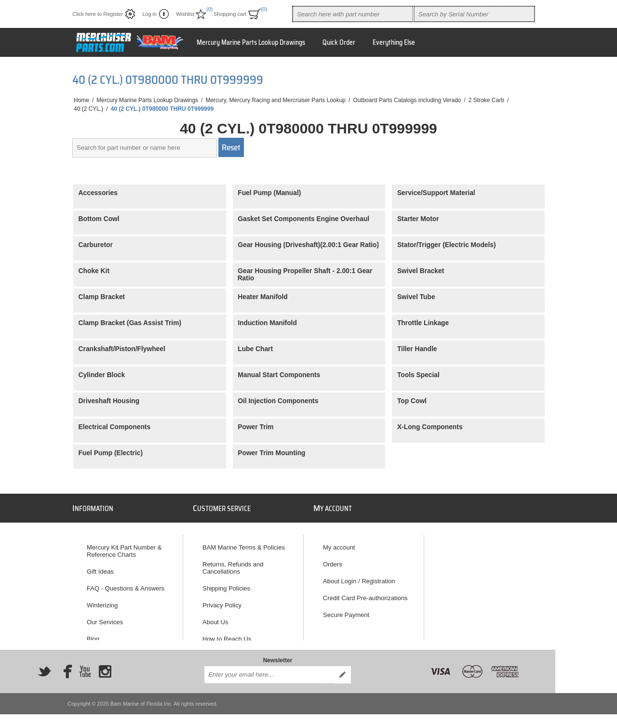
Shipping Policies (226, 584)
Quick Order (338, 42)
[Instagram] (105, 664)
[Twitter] (44, 664)
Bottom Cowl (99, 219)
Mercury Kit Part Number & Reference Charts (124, 546)
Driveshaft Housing (109, 401)
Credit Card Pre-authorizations (365, 593)
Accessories (98, 193)
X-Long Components (430, 427)
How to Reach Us (226, 634)
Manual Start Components (279, 375)
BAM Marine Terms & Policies (243, 543)
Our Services (105, 617)
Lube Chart (255, 349)
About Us (215, 617)
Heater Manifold (263, 297)
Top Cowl (412, 401)
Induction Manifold (267, 323)
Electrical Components (115, 427)
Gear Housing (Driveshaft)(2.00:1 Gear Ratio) (308, 245)
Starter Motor (418, 219)
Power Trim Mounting (271, 453)
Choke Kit (94, 271)
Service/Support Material (436, 193)
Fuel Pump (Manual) (269, 193)
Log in (149, 14)
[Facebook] (64, 664)
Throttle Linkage (423, 323)
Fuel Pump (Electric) (111, 453)
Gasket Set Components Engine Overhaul (303, 219)
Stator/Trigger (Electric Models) (446, 245)
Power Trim (255, 427)
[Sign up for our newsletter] (269, 668)
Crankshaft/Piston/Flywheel (122, 349)
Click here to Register (97, 14)
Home (81, 100)
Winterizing (102, 600)
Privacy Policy (221, 600)
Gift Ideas (100, 567)
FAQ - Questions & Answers (125, 584)
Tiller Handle (417, 349)
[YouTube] (85, 664)
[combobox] (353, 14)
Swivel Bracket (420, 271)
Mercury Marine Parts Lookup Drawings (251, 42)
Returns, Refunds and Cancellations (232, 563)
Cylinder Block (102, 375)
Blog (93, 634)
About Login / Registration (359, 576)
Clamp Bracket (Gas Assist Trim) (130, 323)
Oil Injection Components (278, 401)
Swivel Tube (416, 297)
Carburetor (96, 245)
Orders (332, 560)
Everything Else (394, 42)
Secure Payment (346, 610)
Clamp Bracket (102, 297)
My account (339, 543)
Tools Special (418, 375)
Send (342, 668)
